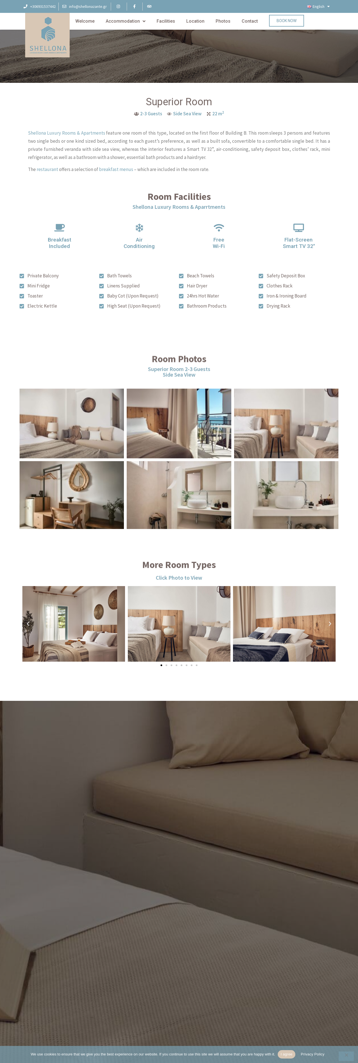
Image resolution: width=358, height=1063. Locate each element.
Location (195, 21)
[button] (161, 665)
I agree (286, 1054)
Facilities (166, 21)
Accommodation (125, 21)
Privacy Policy (312, 1054)
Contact (250, 21)
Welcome (85, 21)
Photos (223, 21)
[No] (346, 1056)
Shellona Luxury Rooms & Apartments (66, 137)
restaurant (47, 173)
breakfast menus (116, 173)
